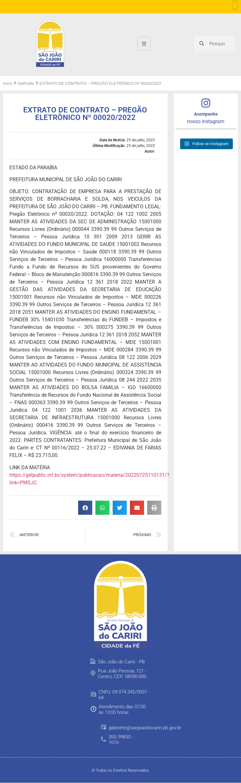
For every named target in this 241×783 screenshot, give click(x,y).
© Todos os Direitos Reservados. (121, 770)
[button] (235, 5)
